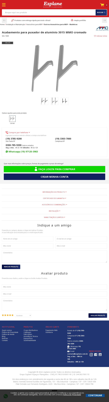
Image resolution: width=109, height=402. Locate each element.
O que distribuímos (31, 330)
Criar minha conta (54, 176)
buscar (101, 12)
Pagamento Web (52, 330)
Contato (5, 340)
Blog (3, 336)
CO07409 (12, 120)
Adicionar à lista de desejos (80, 36)
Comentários (54, 256)
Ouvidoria (49, 332)
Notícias (5, 338)
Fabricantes (28, 334)
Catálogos (27, 332)
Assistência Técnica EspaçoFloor (31, 337)
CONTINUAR (95, 395)
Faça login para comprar (54, 169)
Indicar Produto (11, 267)
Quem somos (7, 330)
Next (104, 20)
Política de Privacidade (10, 332)
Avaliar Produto (98, 315)
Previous (4, 20)
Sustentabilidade (30, 340)
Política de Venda (8, 334)
